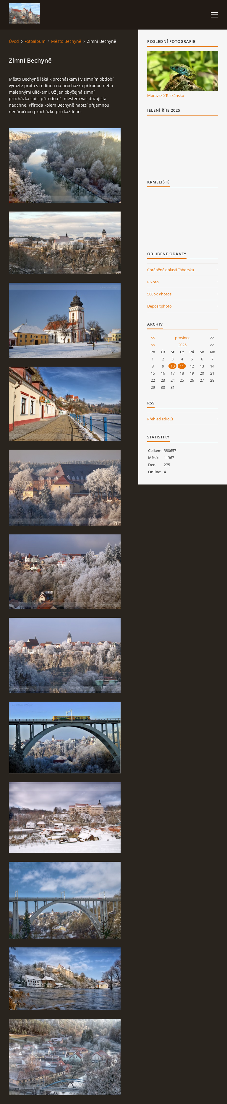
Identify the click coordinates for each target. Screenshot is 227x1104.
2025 (182, 344)
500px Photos (159, 294)
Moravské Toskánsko (165, 95)
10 (173, 366)
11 (182, 366)
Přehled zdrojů (160, 419)
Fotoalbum (35, 41)
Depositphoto (159, 306)
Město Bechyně (66, 41)
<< (153, 337)
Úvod (14, 41)
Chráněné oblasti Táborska (170, 269)
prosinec (182, 337)
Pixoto (153, 281)
